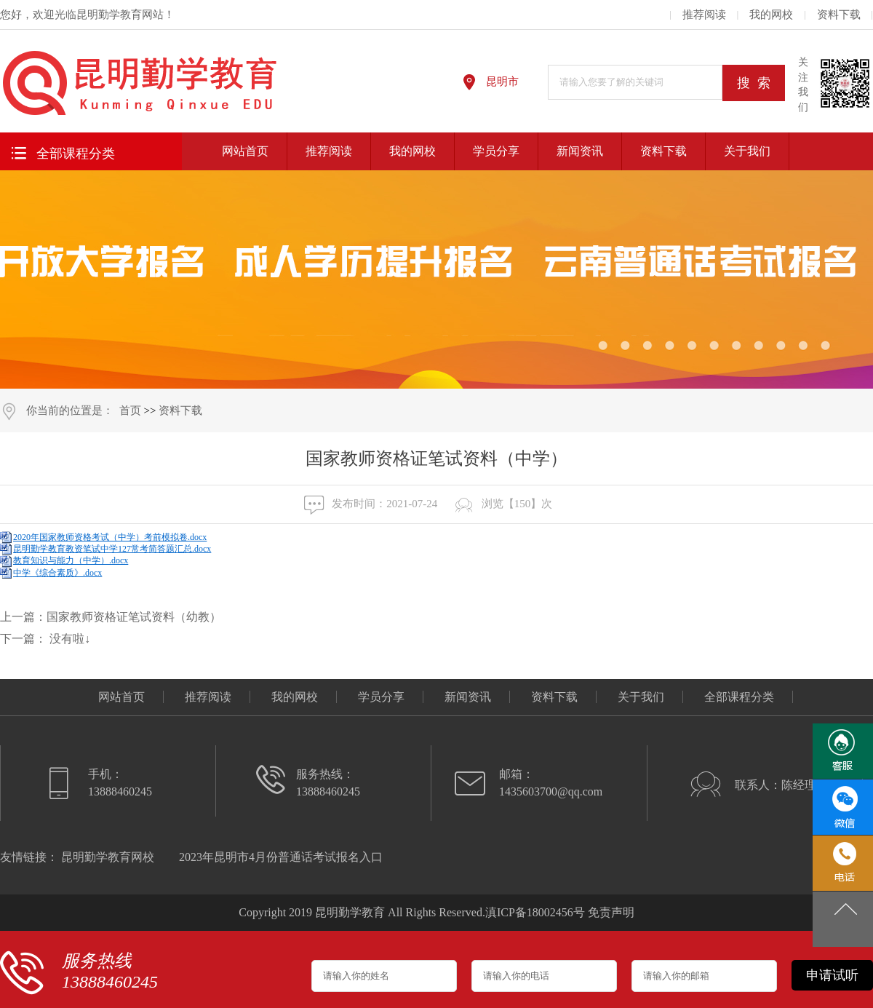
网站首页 (245, 151)
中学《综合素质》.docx (57, 573)
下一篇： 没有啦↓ (45, 638)
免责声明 (611, 912)
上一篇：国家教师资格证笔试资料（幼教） (110, 617)
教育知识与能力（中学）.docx (70, 560)
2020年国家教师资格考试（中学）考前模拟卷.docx (110, 537)
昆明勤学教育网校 (107, 857)
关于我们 (747, 151)
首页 (130, 410)
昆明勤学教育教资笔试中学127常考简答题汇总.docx (112, 549)
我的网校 (771, 14)
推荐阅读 (704, 14)
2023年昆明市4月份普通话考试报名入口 (281, 857)
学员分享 (496, 151)
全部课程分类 (60, 152)
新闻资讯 (580, 151)
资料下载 (839, 14)
